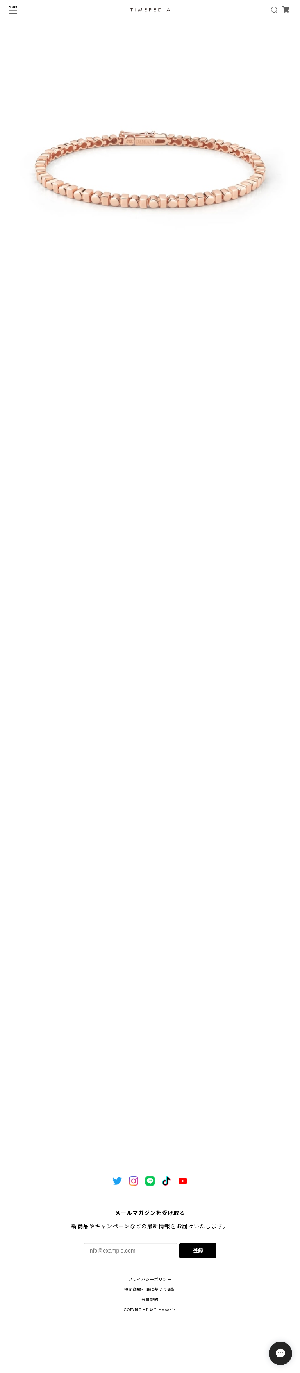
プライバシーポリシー (150, 1279)
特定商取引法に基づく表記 (150, 1289)
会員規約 (150, 1300)
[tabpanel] (150, 172)
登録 (198, 1250)
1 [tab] (150, 330)
